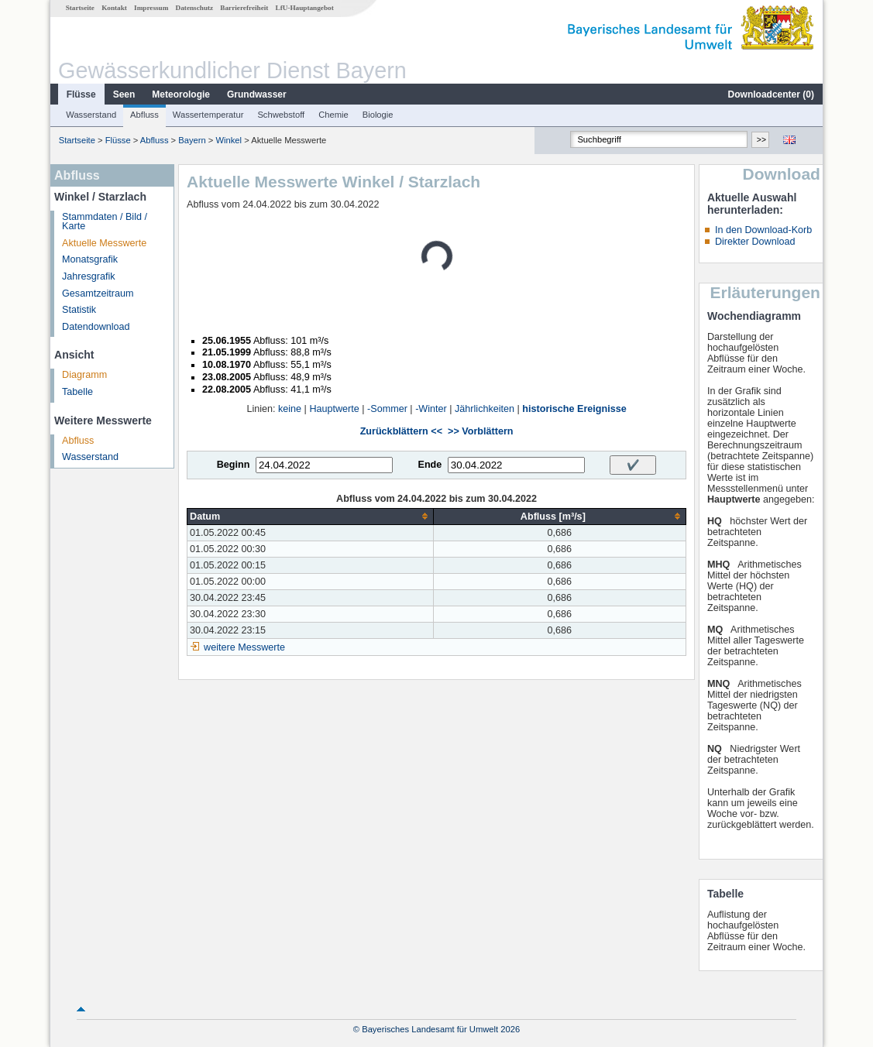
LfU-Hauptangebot (305, 8)
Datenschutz (195, 8)
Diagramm (84, 374)
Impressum (151, 8)
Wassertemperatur (208, 114)
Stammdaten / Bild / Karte (104, 221)
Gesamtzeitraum (97, 293)
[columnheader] (310, 516)
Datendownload (96, 326)
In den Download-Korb (763, 230)
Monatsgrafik (90, 259)
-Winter (431, 408)
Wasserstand (91, 114)
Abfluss (144, 114)
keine (289, 408)
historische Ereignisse (574, 408)
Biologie (378, 114)
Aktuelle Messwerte (104, 243)
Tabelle (77, 391)
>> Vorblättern (480, 431)
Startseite (80, 8)
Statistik (79, 309)
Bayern (191, 140)
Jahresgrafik (88, 276)
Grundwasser (257, 94)
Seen (124, 94)
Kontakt (114, 8)
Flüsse (81, 94)
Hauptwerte (334, 408)
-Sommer (387, 408)
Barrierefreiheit (244, 8)
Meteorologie (181, 94)
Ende (430, 464)
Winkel (229, 140)
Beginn (233, 464)
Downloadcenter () (771, 94)
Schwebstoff (280, 114)
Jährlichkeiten (484, 408)
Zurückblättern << (401, 431)
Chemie (333, 114)
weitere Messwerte (244, 647)
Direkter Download (755, 241)
